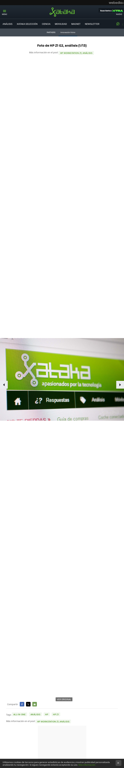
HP (46, 714)
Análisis (35, 714)
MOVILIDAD (61, 23)
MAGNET (76, 23)
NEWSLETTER (92, 23)
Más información (86, 764)
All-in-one (19, 714)
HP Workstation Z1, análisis (76, 52)
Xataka (62, 12)
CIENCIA (46, 23)
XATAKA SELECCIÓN (27, 23)
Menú (4, 14)
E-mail (34, 704)
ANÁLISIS (7, 23)
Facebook (22, 704)
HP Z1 (56, 714)
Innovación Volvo (67, 32)
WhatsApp (118, 24)
